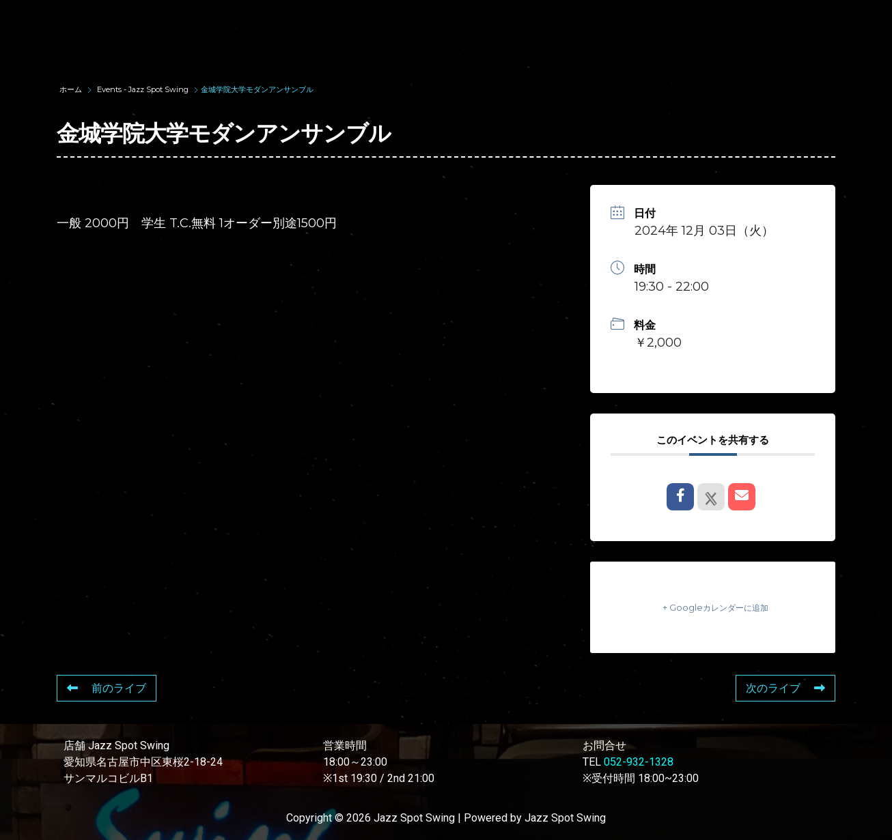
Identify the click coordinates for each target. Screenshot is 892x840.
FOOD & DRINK (731, 18)
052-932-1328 (638, 761)
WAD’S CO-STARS (482, 18)
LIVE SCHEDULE (612, 18)
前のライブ (106, 688)
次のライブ (785, 688)
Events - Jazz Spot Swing (143, 89)
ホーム (71, 89)
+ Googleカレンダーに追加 (713, 606)
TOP (218, 18)
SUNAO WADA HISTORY (333, 18)
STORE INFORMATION (262, 43)
